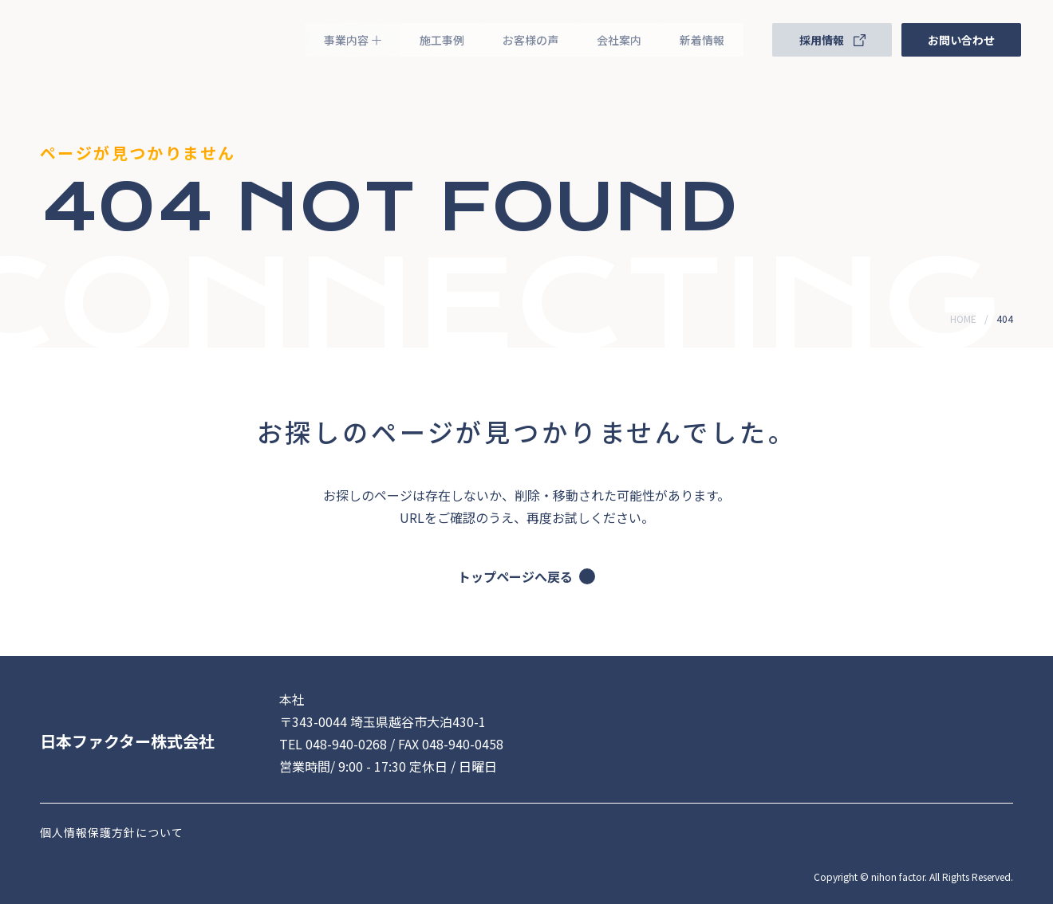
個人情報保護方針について (111, 832)
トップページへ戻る (526, 576)
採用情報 (832, 40)
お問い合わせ (961, 40)
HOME (963, 318)
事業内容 (352, 40)
